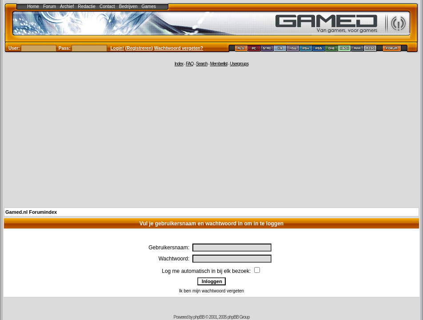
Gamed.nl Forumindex (31, 212)
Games (149, 6)
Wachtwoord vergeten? (178, 48)
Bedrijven (128, 6)
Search (202, 63)
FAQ (189, 63)
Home (33, 6)
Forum (49, 6)
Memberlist (218, 63)
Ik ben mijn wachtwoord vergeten (211, 290)
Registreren (139, 48)
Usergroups (239, 63)
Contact (107, 6)
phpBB (198, 317)
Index (179, 63)
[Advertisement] (212, 136)
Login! (117, 48)
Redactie (86, 6)
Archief (67, 6)
